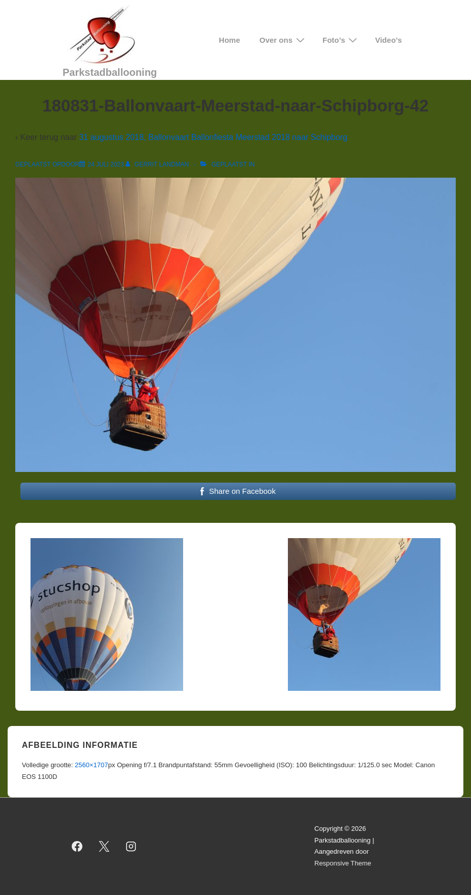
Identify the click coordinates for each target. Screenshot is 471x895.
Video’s (388, 40)
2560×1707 (91, 765)
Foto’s (341, 40)
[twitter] (104, 846)
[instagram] (131, 846)
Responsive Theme (342, 863)
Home (229, 40)
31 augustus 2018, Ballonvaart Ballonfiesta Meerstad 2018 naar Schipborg (213, 137)
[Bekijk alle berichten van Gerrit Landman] (158, 164)
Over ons (283, 40)
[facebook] (77, 846)
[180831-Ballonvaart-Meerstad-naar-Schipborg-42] (105, 164)
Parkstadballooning (110, 72)
